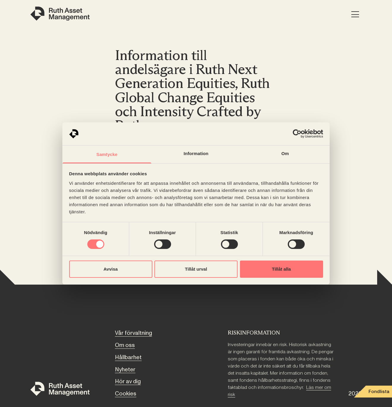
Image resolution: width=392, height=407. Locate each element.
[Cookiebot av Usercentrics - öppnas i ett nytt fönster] (297, 133)
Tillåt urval (196, 269)
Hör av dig (128, 381)
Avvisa (111, 269)
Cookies (125, 393)
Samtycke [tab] (107, 154)
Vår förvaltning (133, 333)
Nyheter (125, 369)
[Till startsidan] (60, 390)
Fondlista (379, 391)
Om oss (125, 345)
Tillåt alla (281, 269)
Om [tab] (285, 153)
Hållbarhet (128, 357)
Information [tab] (196, 153)
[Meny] (355, 14)
